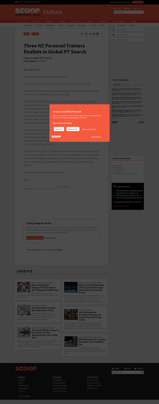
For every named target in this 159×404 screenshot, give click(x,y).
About (20, 387)
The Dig (62, 21)
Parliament (50, 25)
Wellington (49, 21)
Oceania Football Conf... (133, 103)
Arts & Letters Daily (119, 170)
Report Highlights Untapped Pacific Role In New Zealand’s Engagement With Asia (126, 111)
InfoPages (133, 21)
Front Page (28, 25)
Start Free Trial (138, 2)
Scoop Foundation (60, 390)
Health (132, 25)
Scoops (39, 25)
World (102, 25)
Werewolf (36, 21)
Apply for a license (94, 390)
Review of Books (118, 21)
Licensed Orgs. (93, 384)
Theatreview (117, 168)
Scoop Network (59, 387)
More (141, 122)
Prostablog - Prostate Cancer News (125, 174)
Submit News (23, 390)
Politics (61, 25)
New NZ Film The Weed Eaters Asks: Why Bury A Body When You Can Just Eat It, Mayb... (127, 98)
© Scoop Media (24, 400)
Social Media (58, 384)
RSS (114, 122)
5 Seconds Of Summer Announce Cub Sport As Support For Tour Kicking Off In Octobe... (126, 93)
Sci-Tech (92, 25)
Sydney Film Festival (133, 90)
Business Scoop (76, 21)
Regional (71, 25)
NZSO (124, 107)
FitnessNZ (41, 61)
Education (122, 25)
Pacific (90, 21)
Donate (21, 395)
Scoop (24, 21)
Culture (111, 25)
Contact (21, 384)
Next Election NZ (59, 392)
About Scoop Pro (94, 387)
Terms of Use (92, 392)
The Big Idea (117, 172)
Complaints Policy (60, 395)
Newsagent (22, 392)
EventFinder (117, 165)
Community (103, 21)
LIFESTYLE (25, 275)
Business (82, 25)
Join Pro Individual (35, 242)
